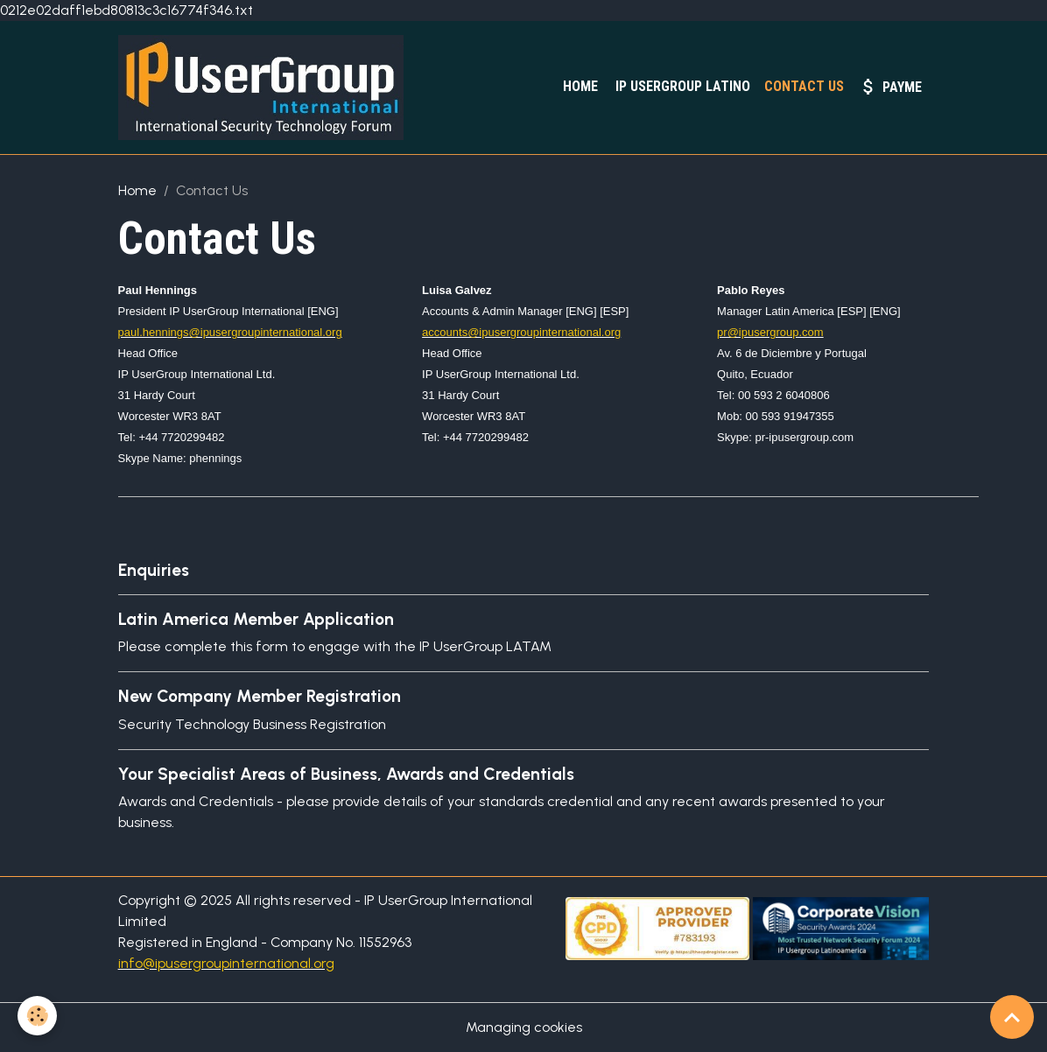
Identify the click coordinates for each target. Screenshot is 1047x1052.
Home (578, 86)
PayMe (890, 86)
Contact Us (804, 86)
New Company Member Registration (259, 696)
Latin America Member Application (256, 619)
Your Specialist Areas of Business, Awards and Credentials (346, 774)
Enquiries (153, 570)
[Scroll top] (1012, 1017)
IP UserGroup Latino (681, 86)
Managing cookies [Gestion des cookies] (524, 1027)
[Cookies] (37, 1015)
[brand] (264, 87)
